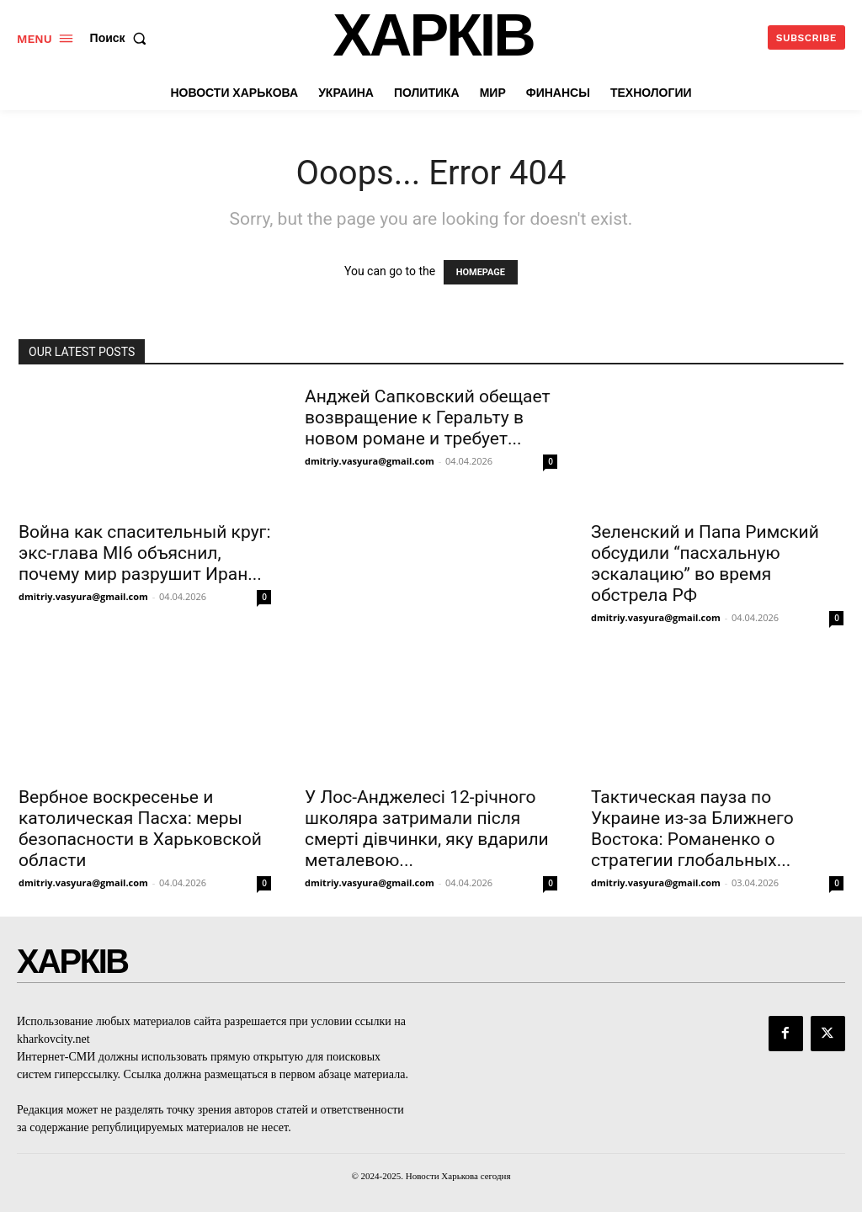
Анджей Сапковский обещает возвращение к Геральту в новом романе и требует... (428, 417)
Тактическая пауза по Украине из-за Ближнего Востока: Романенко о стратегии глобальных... (692, 828)
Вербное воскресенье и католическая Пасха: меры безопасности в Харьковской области (140, 828)
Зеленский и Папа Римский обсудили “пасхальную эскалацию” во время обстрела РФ (705, 563)
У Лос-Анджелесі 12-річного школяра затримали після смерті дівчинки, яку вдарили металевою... (427, 828)
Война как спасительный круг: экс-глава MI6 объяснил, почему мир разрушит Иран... (144, 553)
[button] (122, 38)
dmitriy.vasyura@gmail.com (83, 596)
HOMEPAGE (480, 272)
